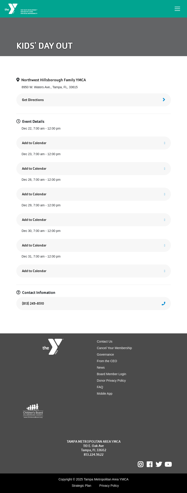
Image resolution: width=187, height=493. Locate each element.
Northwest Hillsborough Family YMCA (53, 80)
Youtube (168, 464)
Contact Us (104, 341)
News (101, 367)
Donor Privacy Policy (111, 380)
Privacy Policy (109, 485)
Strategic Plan (81, 485)
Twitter (159, 464)
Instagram (143, 464)
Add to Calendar (34, 143)
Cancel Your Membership (114, 348)
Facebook (152, 464)
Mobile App (104, 393)
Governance (105, 354)
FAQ (100, 387)
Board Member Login (111, 374)
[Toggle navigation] (177, 9)
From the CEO (107, 361)
